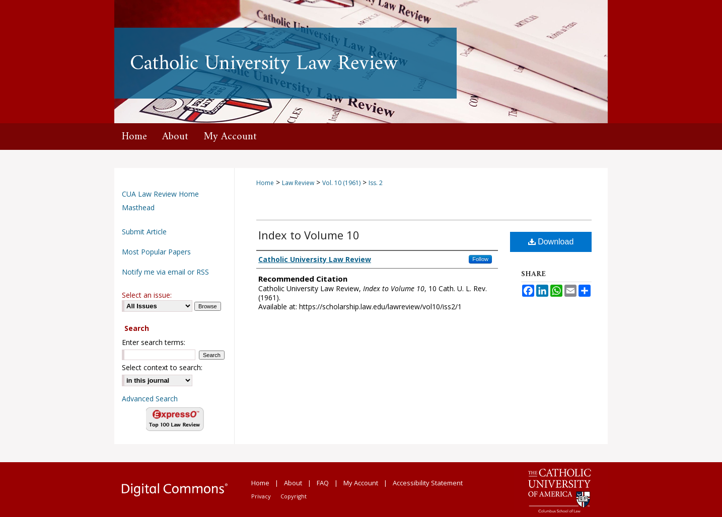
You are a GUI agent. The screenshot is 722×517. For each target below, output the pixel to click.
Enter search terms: (153, 342)
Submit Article (144, 231)
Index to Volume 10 (308, 234)
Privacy (261, 496)
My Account (360, 482)
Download (551, 241)
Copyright (293, 496)
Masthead (138, 207)
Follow (480, 259)
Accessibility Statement (428, 482)
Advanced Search (150, 398)
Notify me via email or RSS (165, 272)
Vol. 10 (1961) (341, 183)
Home (265, 183)
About (293, 482)
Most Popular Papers (156, 251)
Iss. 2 (376, 183)
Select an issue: (147, 295)
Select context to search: (162, 367)
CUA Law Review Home (160, 194)
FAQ (323, 482)
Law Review (298, 183)
